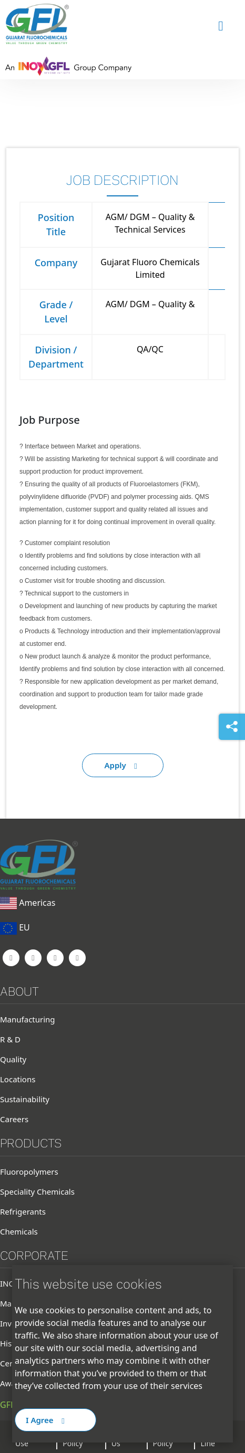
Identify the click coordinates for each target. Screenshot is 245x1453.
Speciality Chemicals (37, 1191)
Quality (13, 1059)
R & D (10, 1039)
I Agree (47, 1420)
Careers (14, 1119)
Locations (17, 1079)
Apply (123, 765)
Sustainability (24, 1099)
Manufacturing (27, 1019)
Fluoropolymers (29, 1171)
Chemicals (19, 1231)
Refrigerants (23, 1211)
